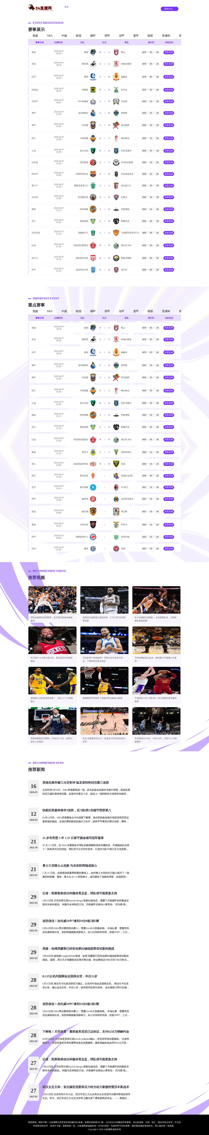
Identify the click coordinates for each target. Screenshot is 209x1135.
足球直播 (81, 7)
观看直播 (169, 52)
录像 (142, 7)
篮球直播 (98, 7)
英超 (35, 35)
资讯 (129, 7)
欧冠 (78, 35)
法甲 (121, 35)
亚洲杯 (166, 35)
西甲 (107, 35)
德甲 (93, 35)
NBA (50, 35)
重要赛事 (114, 7)
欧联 (150, 35)
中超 (64, 35)
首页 (66, 7)
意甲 (136, 35)
